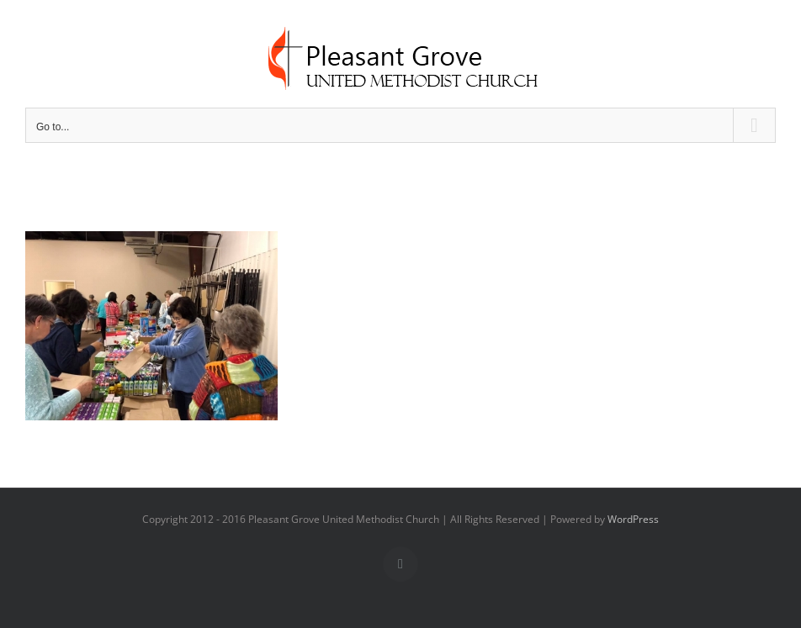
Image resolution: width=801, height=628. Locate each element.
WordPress (633, 519)
